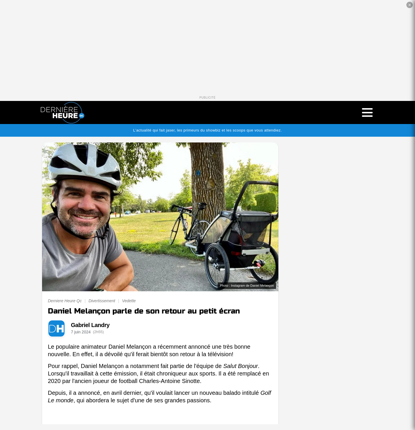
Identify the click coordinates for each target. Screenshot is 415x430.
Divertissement (101, 300)
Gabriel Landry (90, 325)
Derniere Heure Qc (65, 300)
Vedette (129, 300)
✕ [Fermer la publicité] (409, 5)
